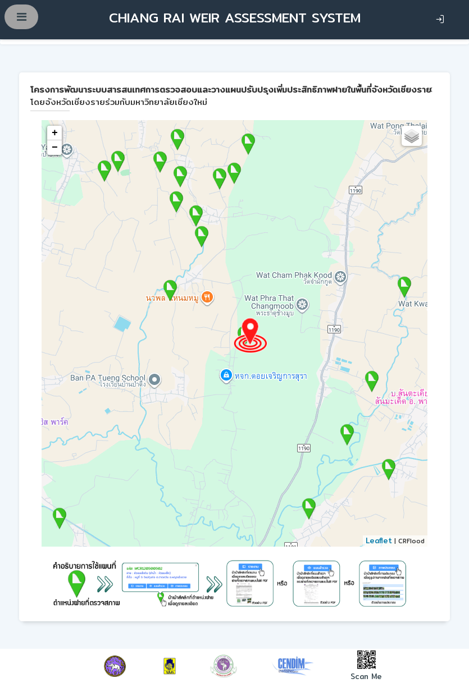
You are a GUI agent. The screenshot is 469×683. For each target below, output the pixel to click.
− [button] (55, 147)
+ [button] (55, 133)
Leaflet (379, 540)
